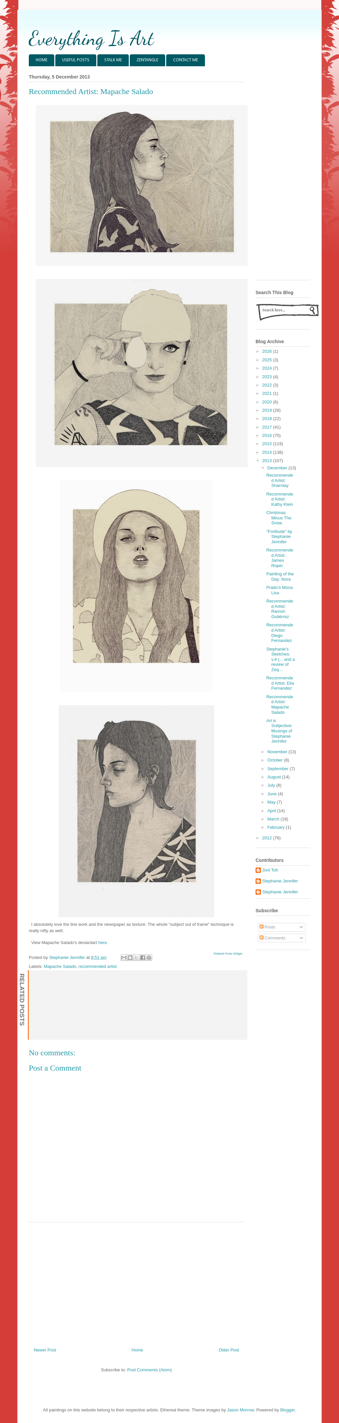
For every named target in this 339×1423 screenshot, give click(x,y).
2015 (267, 443)
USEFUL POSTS (75, 60)
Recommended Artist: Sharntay (279, 480)
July (271, 785)
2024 (267, 368)
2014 (267, 452)
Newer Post (45, 1349)
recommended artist (97, 966)
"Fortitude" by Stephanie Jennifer (279, 536)
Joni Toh (270, 870)
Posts (267, 926)
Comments (272, 937)
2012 (267, 837)
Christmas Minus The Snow (278, 517)
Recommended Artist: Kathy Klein (279, 499)
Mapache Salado (60, 966)
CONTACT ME (185, 60)
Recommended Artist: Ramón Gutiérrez (279, 609)
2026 (267, 351)
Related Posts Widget (228, 953)
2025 (267, 359)
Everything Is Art (91, 38)
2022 (267, 385)
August (274, 776)
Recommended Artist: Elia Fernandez (280, 683)
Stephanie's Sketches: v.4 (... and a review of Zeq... (280, 659)
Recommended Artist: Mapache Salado (279, 704)
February (276, 827)
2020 (267, 401)
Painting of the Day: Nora (280, 576)
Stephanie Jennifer (280, 880)
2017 (267, 427)
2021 (267, 393)
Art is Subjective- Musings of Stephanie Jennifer (279, 731)
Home (137, 1349)
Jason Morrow (240, 1409)
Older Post (229, 1349)
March (274, 819)
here (102, 942)
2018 (267, 418)
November (278, 751)
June (272, 793)
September (278, 768)
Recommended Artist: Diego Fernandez (279, 632)
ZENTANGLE (147, 60)
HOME (41, 60)
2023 (267, 376)
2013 (267, 460)
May (272, 802)
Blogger (287, 1409)
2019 (267, 410)
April (272, 810)
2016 (267, 435)
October (275, 760)
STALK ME (113, 60)
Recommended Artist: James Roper (279, 558)
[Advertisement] (136, 1282)
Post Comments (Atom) (149, 1369)
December (278, 467)
